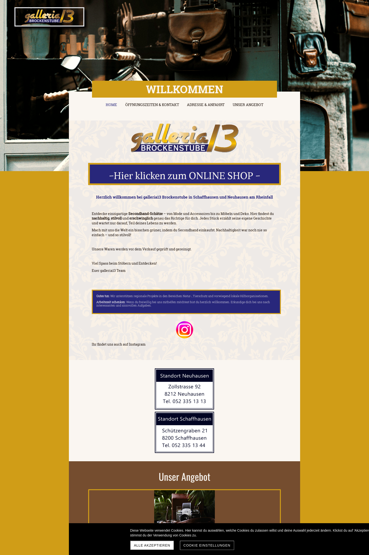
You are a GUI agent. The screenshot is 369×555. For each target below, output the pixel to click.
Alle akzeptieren (152, 545)
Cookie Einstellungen (207, 545)
